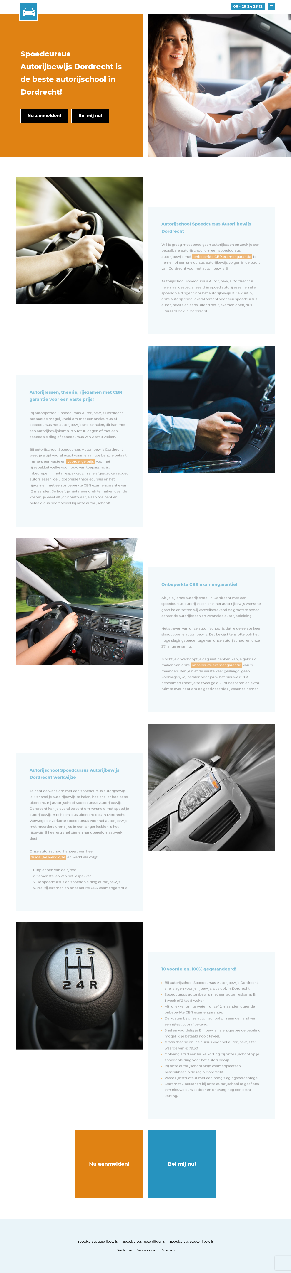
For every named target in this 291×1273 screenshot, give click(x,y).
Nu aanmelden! (109, 1164)
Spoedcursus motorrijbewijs (143, 1241)
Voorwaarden (147, 1250)
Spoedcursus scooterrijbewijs (191, 1241)
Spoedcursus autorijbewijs (98, 1241)
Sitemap (168, 1250)
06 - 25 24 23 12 (248, 6)
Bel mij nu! (182, 1164)
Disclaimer (124, 1250)
